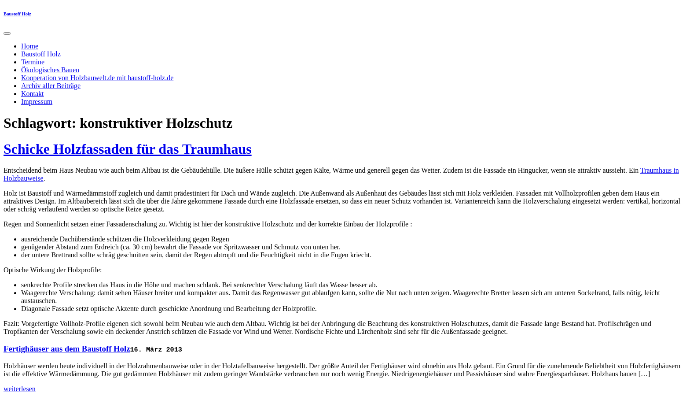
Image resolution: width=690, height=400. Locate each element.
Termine (32, 62)
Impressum (36, 101)
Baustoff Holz (17, 13)
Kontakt (32, 93)
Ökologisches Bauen (50, 70)
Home (29, 46)
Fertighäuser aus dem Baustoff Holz (67, 348)
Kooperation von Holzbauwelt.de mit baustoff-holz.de (97, 77)
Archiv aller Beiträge (51, 85)
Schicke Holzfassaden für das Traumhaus (128, 149)
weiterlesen (20, 389)
